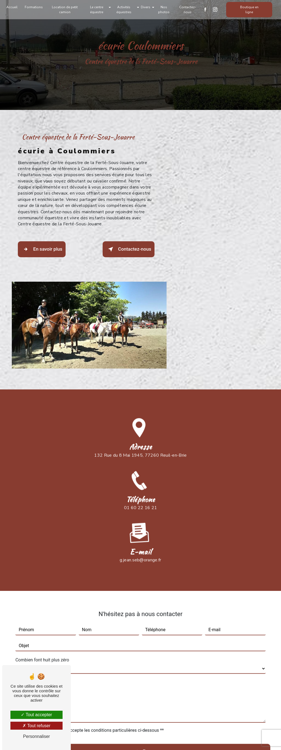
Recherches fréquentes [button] (140, 722)
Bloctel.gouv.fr (104, 678)
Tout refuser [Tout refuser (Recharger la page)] (36, 725)
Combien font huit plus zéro (42, 535)
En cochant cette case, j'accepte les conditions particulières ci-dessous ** (92, 605)
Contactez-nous (186, 9)
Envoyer (152, 627)
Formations (35, 7)
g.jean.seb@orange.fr (140, 435)
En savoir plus (43, 250)
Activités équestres (124, 9)
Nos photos (163, 9)
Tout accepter (36, 714)
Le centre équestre (97, 9)
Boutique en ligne (248, 9)
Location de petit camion (66, 9)
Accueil (13, 7)
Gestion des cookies (208, 738)
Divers (145, 7)
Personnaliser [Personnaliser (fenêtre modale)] (36, 736)
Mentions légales (157, 738)
